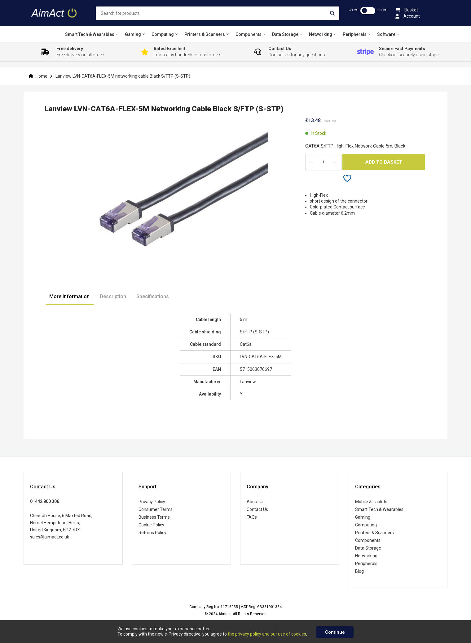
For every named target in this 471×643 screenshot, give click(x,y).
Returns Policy (152, 532)
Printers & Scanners (374, 532)
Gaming (362, 517)
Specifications (152, 296)
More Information (69, 296)
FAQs (252, 517)
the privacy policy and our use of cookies (267, 634)
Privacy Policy (152, 501)
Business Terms (154, 517)
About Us (256, 501)
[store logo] (55, 13)
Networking (366, 555)
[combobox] (217, 13)
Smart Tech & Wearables (379, 509)
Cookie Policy (151, 524)
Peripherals (366, 563)
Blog (359, 571)
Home (41, 76)
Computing (366, 524)
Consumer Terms (156, 509)
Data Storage (368, 548)
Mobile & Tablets (371, 501)
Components (368, 540)
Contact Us (257, 509)
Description (113, 296)
